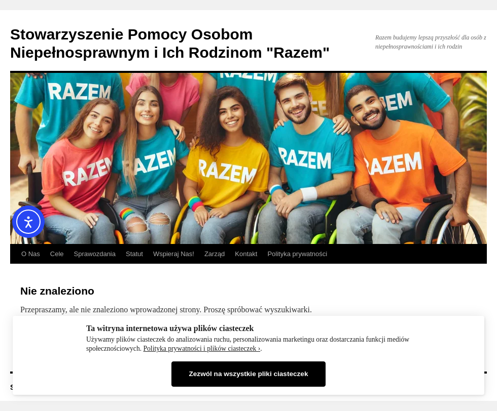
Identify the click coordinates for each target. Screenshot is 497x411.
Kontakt (246, 254)
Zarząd (214, 254)
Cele (57, 254)
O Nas (30, 254)
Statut (134, 254)
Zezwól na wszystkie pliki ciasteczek (248, 374)
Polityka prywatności (297, 254)
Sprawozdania (95, 254)
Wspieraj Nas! (173, 254)
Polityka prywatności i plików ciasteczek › (202, 348)
